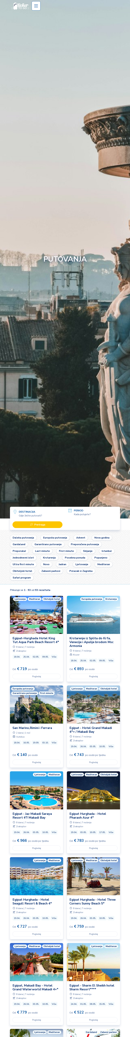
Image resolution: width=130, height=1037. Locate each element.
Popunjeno (100, 557)
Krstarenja (49, 557)
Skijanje (88, 551)
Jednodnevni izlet (23, 557)
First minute (66, 551)
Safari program (22, 577)
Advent (80, 537)
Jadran (62, 564)
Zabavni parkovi (50, 571)
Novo (46, 564)
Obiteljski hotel (22, 571)
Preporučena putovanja (85, 544)
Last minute (42, 551)
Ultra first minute (23, 564)
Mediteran (103, 564)
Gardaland (19, 544)
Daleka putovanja (23, 537)
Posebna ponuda (75, 557)
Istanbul (107, 551)
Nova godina (101, 537)
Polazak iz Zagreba (81, 571)
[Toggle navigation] (36, 5)
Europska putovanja (55, 537)
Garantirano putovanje (48, 544)
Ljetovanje (81, 564)
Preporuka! (19, 551)
